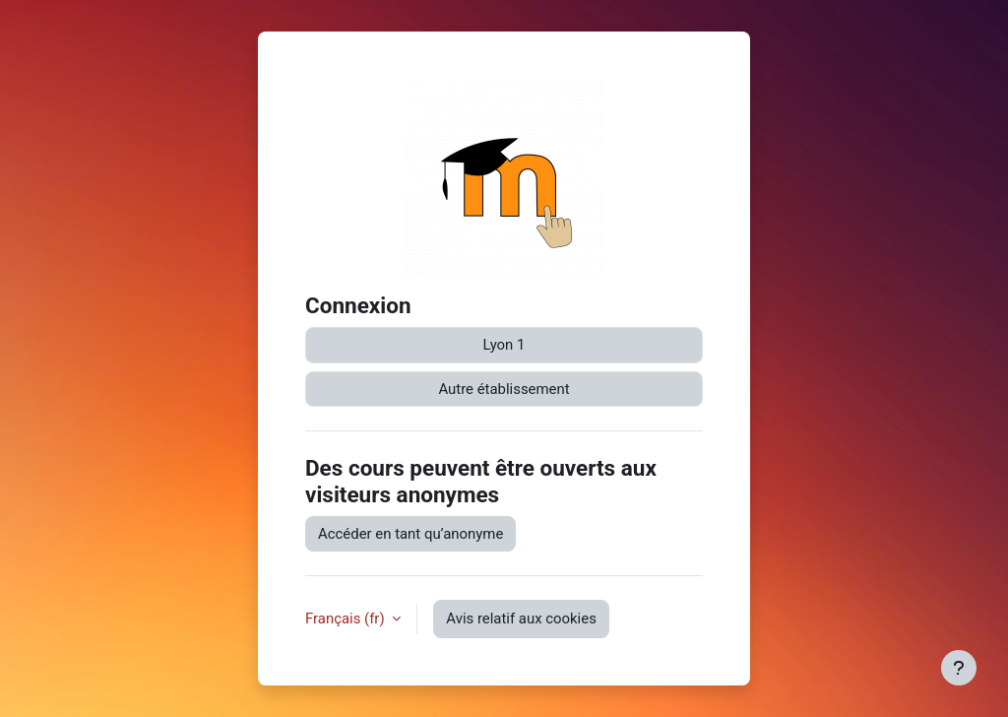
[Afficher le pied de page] (958, 667)
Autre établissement (503, 389)
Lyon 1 (504, 345)
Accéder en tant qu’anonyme (410, 534)
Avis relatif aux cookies (521, 618)
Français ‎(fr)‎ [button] (346, 618)
